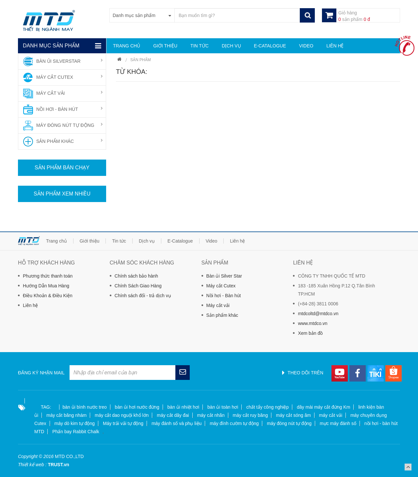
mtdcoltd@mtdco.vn (318, 313)
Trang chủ (119, 60)
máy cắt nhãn (210, 415)
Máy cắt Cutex (221, 285)
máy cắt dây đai (173, 415)
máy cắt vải (330, 415)
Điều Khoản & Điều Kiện (47, 295)
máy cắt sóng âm (293, 415)
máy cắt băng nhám (66, 415)
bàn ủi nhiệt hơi (184, 407)
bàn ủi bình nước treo (85, 407)
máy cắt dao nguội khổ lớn (122, 415)
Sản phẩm (140, 60)
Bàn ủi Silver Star (224, 276)
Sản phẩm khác (222, 315)
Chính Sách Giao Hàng (138, 285)
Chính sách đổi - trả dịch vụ (143, 295)
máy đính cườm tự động (234, 423)
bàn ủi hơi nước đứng (137, 407)
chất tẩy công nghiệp (267, 407)
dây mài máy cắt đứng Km (323, 407)
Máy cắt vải (218, 305)
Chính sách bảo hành (136, 276)
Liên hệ (30, 305)
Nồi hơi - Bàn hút (223, 295)
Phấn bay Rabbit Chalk (75, 431)
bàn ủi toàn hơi (222, 407)
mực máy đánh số (338, 423)
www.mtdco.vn (312, 323)
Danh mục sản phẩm (51, 45)
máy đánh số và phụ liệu (176, 423)
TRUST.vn (58, 464)
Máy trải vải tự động (123, 423)
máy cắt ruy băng (250, 415)
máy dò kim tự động (74, 423)
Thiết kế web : (32, 464)
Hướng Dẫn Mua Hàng (46, 285)
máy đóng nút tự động (289, 423)
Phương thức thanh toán (47, 276)
